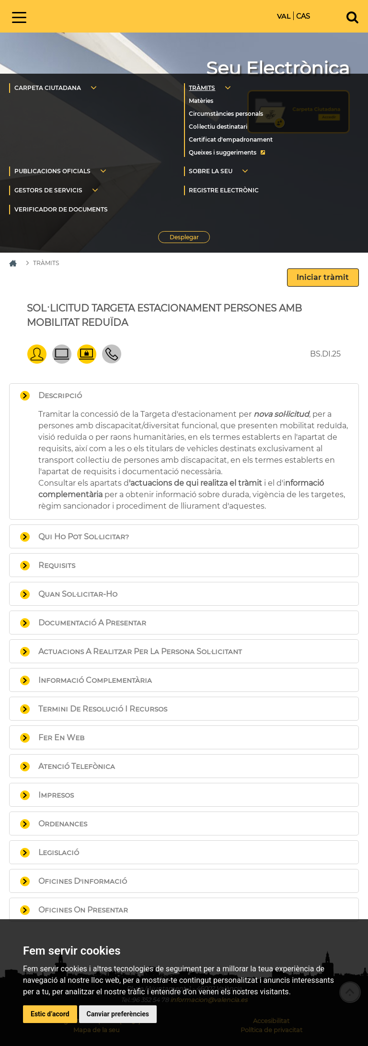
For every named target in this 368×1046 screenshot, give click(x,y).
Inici (112, 15)
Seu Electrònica (278, 68)
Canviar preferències (118, 1014)
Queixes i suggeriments (222, 152)
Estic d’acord (50, 1014)
